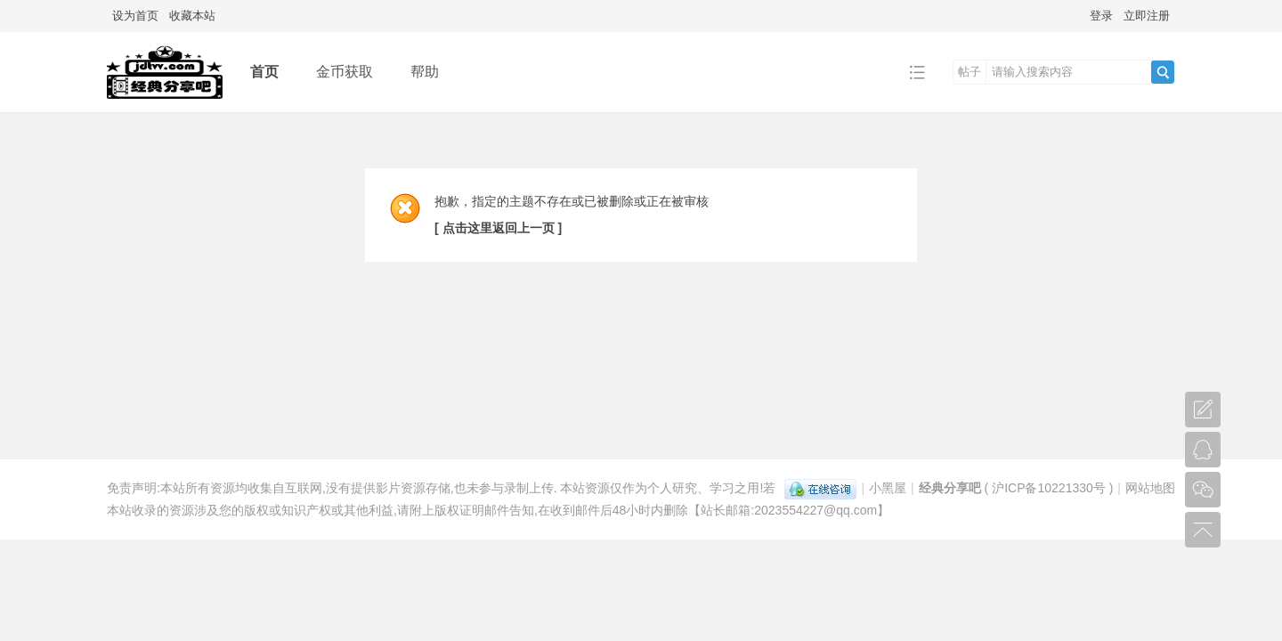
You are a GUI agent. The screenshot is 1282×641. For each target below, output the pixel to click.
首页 (264, 71)
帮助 (424, 71)
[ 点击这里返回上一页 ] (498, 228)
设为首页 (135, 15)
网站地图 (1150, 488)
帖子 (969, 71)
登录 (1101, 15)
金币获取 (344, 71)
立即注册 (1147, 15)
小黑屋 (887, 488)
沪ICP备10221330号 (1049, 488)
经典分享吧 (950, 488)
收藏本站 (192, 15)
